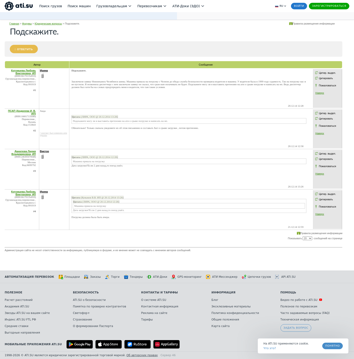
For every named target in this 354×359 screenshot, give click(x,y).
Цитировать (326, 78)
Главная (14, 23)
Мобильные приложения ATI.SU (33, 344)
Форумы (27, 23)
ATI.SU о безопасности (89, 300)
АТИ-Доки (157, 276)
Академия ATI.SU (17, 306)
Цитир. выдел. (327, 72)
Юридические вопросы (48, 23)
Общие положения (225, 319)
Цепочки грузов (256, 277)
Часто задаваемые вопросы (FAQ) (305, 313)
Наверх (319, 93)
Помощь (288, 292)
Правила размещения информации (314, 23)
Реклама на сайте (154, 313)
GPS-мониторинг (186, 277)
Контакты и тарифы (159, 292)
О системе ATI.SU (153, 300)
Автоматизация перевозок (29, 276)
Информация (224, 292)
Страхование (82, 319)
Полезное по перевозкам (298, 306)
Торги (112, 277)
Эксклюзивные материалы (231, 306)
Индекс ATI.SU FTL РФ (20, 319)
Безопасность (86, 292)
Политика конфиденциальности (235, 313)
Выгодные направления (22, 332)
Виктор (44, 151)
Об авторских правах (142, 355)
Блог (215, 300)
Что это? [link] (269, 348)
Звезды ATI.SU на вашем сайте (27, 313)
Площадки (69, 277)
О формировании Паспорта (93, 326)
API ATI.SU (285, 277)
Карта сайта (221, 326)
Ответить (25, 49)
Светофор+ (81, 313)
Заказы (92, 277)
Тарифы (147, 319)
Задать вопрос (295, 327)
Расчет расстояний (19, 300)
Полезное (13, 292)
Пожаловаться (327, 85)
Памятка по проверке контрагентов (99, 306)
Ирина (44, 70)
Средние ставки (16, 326)
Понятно (332, 345)
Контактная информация (159, 306)
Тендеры (133, 277)
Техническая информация (299, 319)
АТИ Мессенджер (221, 277)
